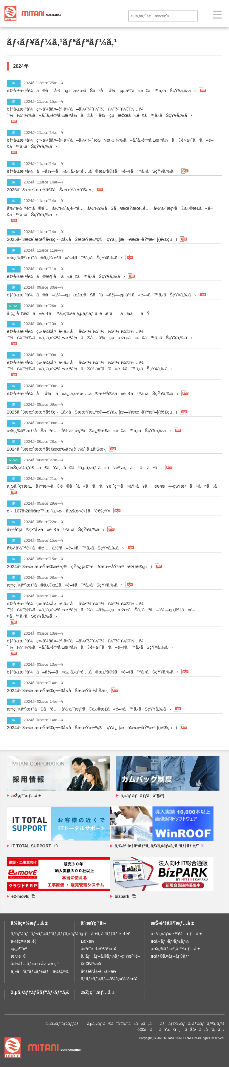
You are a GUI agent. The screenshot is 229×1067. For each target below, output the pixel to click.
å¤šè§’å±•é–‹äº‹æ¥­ (99, 971)
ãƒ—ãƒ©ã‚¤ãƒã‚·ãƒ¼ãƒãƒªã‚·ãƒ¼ (192, 1023)
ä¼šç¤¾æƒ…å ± (29, 923)
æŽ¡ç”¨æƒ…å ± (97, 992)
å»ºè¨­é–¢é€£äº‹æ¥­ (98, 948)
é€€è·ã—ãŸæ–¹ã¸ (158, 1029)
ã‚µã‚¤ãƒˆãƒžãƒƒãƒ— (64, 1023)
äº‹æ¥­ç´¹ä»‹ (93, 923)
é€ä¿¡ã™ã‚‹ (204, 16)
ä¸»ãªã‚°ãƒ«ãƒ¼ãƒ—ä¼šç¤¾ (40, 971)
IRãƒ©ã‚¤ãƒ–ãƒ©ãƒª (170, 956)
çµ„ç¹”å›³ (19, 948)
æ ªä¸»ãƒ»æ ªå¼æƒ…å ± (176, 933)
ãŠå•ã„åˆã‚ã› (204, 1029)
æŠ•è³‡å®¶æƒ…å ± (172, 923)
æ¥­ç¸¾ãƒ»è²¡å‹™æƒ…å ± (175, 948)
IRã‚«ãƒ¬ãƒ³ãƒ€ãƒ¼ (170, 941)
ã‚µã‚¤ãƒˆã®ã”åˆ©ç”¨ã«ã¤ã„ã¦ (121, 1023)
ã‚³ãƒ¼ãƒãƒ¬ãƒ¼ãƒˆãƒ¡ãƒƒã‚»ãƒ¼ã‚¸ (47, 933)
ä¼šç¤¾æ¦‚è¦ (25, 941)
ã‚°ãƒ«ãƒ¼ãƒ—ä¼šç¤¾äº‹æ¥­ (109, 978)
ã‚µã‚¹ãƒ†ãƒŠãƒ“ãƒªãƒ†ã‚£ (40, 992)
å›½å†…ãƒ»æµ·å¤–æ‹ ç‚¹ (35, 963)
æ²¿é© (18, 956)
